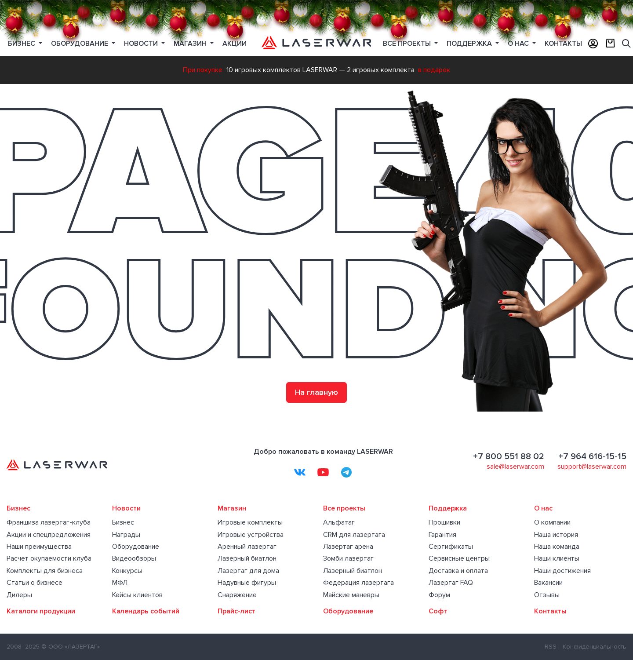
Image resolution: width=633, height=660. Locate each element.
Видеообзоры (134, 558)
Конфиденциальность (594, 646)
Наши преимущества (39, 546)
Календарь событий (145, 611)
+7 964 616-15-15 (592, 456)
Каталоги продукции (41, 611)
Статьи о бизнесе (34, 582)
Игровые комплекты (250, 522)
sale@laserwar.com (515, 466)
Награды (126, 534)
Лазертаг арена (348, 546)
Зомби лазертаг (348, 558)
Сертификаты (451, 546)
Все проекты (344, 508)
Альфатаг (339, 522)
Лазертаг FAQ (451, 582)
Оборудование (135, 546)
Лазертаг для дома (248, 570)
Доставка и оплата (458, 570)
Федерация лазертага (358, 582)
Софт (438, 611)
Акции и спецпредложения (49, 534)
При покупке (202, 70)
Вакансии (548, 582)
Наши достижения (562, 570)
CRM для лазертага (354, 534)
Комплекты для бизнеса (45, 570)
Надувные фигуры (247, 582)
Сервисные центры (459, 558)
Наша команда (556, 546)
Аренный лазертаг (247, 546)
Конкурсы (127, 570)
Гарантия (442, 534)
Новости (142, 43)
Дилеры (19, 595)
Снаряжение (237, 595)
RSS (551, 646)
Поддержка (470, 43)
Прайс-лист (236, 611)
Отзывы (547, 595)
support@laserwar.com (591, 466)
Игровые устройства (251, 534)
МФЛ (119, 582)
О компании (552, 522)
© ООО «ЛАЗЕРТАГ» (70, 646)
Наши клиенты (556, 558)
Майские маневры (351, 595)
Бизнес (22, 43)
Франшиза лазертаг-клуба (49, 522)
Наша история (556, 534)
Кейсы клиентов (137, 595)
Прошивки (444, 522)
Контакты (550, 611)
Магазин (191, 43)
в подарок (434, 70)
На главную (316, 392)
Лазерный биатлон (247, 558)
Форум (439, 595)
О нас (519, 43)
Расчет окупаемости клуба (49, 558)
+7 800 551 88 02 (508, 456)
